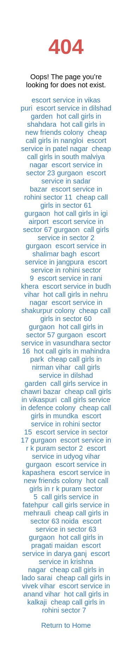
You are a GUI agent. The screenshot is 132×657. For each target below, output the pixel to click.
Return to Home (66, 625)
